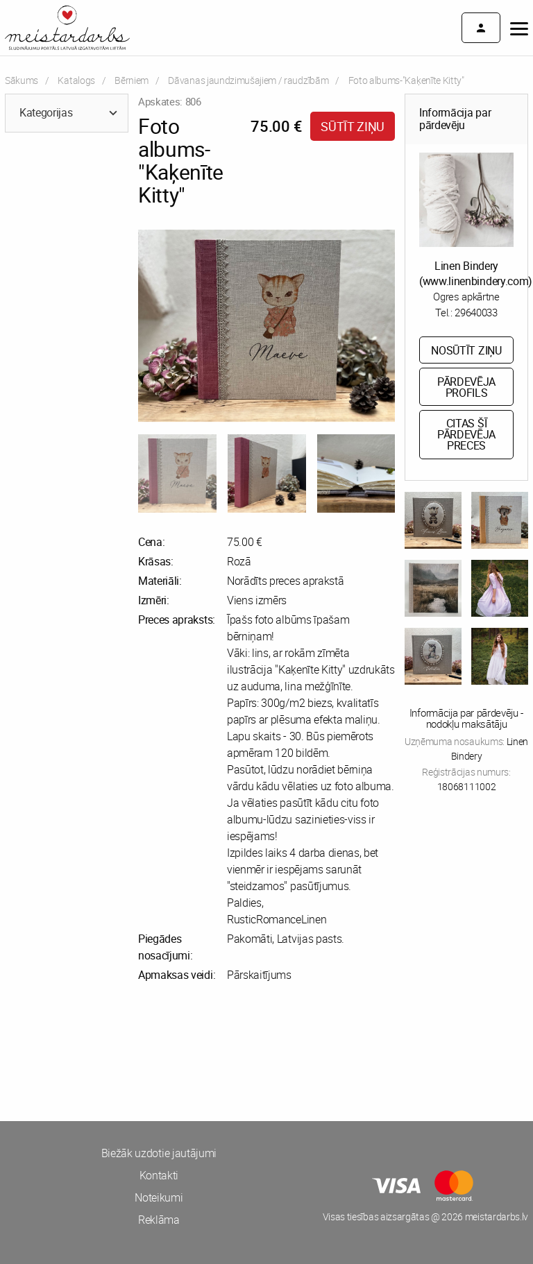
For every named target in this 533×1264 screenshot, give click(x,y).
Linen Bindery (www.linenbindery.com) (475, 273)
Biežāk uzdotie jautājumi (159, 1153)
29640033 (476, 312)
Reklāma (159, 1219)
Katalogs (76, 80)
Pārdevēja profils (466, 387)
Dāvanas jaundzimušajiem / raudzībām (248, 80)
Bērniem (132, 80)
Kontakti (158, 1175)
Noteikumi (159, 1197)
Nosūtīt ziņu (466, 350)
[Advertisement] (133, 1051)
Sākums (21, 80)
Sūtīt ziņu (352, 126)
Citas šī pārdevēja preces (466, 434)
